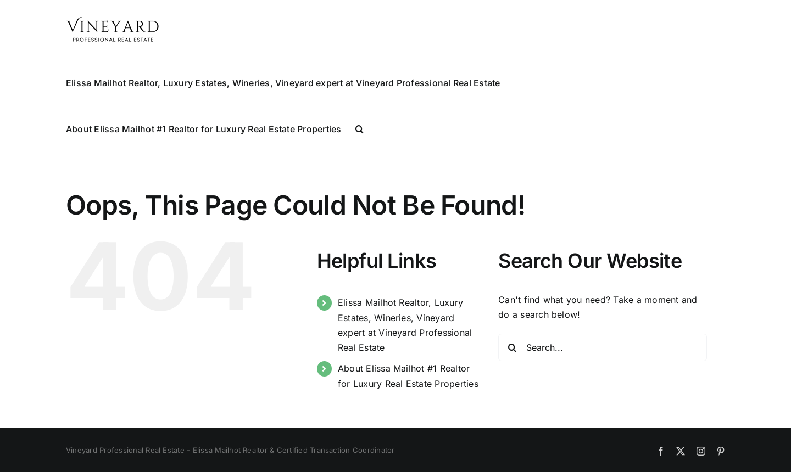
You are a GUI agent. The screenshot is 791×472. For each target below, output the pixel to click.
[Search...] (602, 347)
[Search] (512, 347)
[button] (359, 128)
